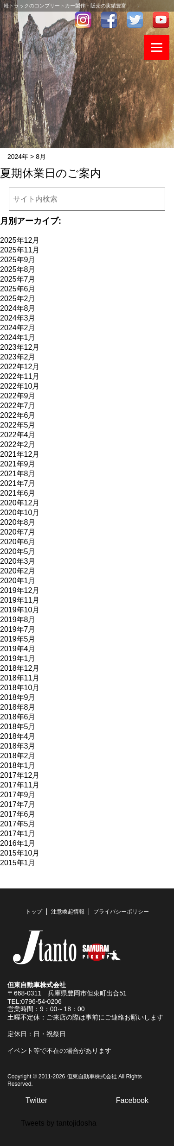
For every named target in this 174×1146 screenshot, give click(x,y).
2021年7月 (18, 483)
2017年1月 (18, 833)
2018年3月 (18, 746)
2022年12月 (19, 367)
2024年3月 (18, 318)
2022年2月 (18, 444)
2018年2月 (18, 756)
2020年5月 (18, 551)
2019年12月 (19, 590)
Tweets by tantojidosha (59, 1123)
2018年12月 (19, 668)
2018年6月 (18, 717)
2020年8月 (18, 522)
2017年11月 (19, 785)
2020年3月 (18, 561)
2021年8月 (18, 474)
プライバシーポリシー (121, 911)
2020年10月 (19, 512)
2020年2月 (18, 571)
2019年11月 (19, 600)
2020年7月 (18, 532)
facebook (109, 20)
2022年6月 (18, 415)
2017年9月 (18, 795)
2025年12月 (19, 240)
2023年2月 (18, 357)
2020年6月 (18, 542)
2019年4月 (18, 649)
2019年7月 (18, 629)
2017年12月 (19, 775)
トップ (34, 911)
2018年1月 (18, 765)
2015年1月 (18, 863)
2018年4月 (18, 736)
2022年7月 (18, 405)
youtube (161, 20)
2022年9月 (18, 396)
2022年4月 (18, 435)
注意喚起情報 (67, 911)
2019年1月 (18, 658)
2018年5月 (18, 726)
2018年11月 (19, 678)
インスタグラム (83, 20)
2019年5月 (18, 639)
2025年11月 (19, 250)
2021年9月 (18, 464)
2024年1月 (18, 337)
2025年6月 (18, 289)
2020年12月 (19, 503)
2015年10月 (19, 853)
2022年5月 (18, 425)
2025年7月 (18, 279)
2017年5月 (18, 824)
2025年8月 (18, 269)
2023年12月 (19, 347)
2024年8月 (18, 308)
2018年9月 (18, 697)
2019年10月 (19, 610)
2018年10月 (19, 688)
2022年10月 (19, 386)
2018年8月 (18, 707)
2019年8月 (18, 619)
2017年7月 (18, 804)
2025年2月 (18, 298)
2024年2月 (18, 328)
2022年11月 (19, 376)
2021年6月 (18, 493)
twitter (135, 20)
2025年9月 (18, 260)
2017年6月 (18, 814)
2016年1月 (18, 843)
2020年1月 (18, 581)
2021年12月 (19, 454)
